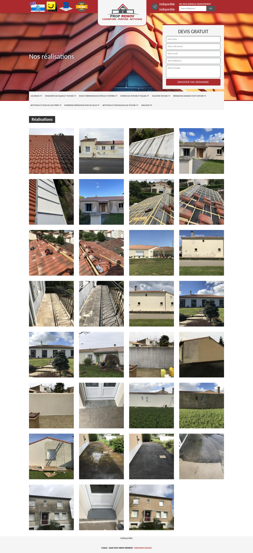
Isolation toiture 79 (161, 96)
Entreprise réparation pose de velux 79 (81, 105)
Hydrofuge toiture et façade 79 (134, 96)
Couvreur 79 (36, 96)
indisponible (167, 4)
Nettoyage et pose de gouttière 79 (46, 105)
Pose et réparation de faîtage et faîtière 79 (98, 96)
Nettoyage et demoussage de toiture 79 (120, 105)
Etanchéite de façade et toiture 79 (60, 96)
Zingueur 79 (146, 105)
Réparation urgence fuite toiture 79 (189, 96)
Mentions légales (143, 548)
